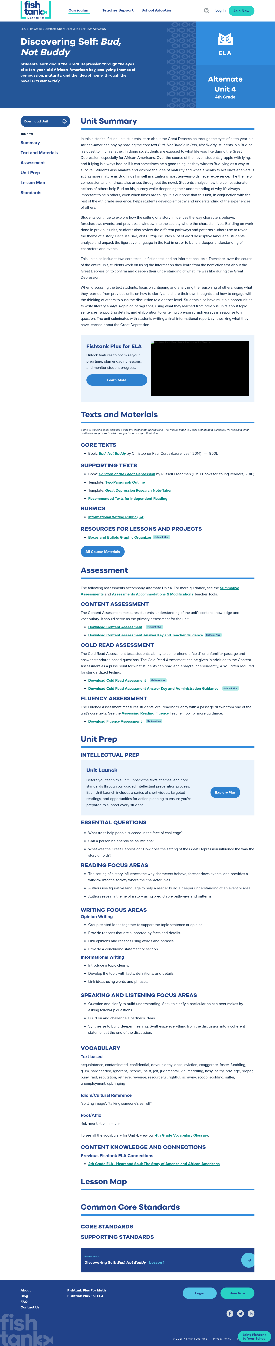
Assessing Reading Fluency (145, 713)
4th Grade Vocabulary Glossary (181, 1135)
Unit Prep (30, 172)
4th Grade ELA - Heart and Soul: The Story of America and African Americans (154, 1163)
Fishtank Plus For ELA (85, 1296)
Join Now (241, 10)
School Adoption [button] (156, 10)
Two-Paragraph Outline (125, 482)
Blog (24, 1296)
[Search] (207, 11)
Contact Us (30, 1307)
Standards (31, 192)
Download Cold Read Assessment (117, 680)
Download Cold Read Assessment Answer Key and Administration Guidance (153, 688)
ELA (23, 29)
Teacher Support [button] (118, 10)
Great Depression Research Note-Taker (138, 490)
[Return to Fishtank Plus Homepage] (36, 10)
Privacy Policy (222, 1338)
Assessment (33, 162)
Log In (220, 10)
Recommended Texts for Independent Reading (127, 498)
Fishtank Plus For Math (86, 1290)
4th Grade (35, 29)
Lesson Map (33, 182)
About (26, 1290)
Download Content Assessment (115, 627)
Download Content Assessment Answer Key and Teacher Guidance (145, 635)
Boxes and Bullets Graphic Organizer (119, 537)
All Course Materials (102, 551)
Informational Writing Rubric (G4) (116, 517)
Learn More (116, 380)
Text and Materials (39, 152)
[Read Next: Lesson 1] (167, 1260)
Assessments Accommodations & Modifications (152, 594)
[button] (254, 1336)
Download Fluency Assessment (115, 721)
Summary (30, 142)
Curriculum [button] (79, 10)
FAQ (24, 1301)
